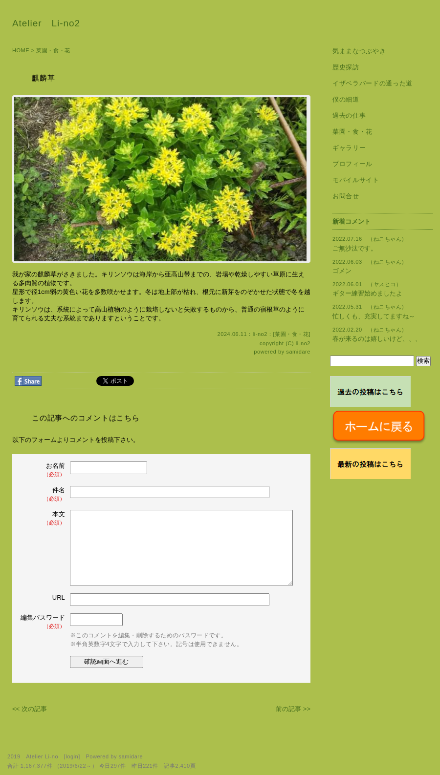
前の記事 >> (293, 708)
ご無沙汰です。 (354, 248)
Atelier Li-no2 (46, 23)
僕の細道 (345, 99)
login (72, 756)
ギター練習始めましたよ (367, 293)
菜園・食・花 (53, 50)
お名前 (43, 470)
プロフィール (352, 164)
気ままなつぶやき (359, 51)
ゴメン (342, 270)
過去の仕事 (349, 115)
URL (58, 597)
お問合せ (345, 196)
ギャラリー (349, 147)
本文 (43, 518)
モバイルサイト (355, 180)
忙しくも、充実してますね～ (373, 316)
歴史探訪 (345, 67)
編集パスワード (43, 622)
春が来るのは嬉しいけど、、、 (376, 338)
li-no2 (303, 343)
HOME (20, 50)
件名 (43, 494)
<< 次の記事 (29, 708)
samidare (298, 352)
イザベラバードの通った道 (372, 83)
